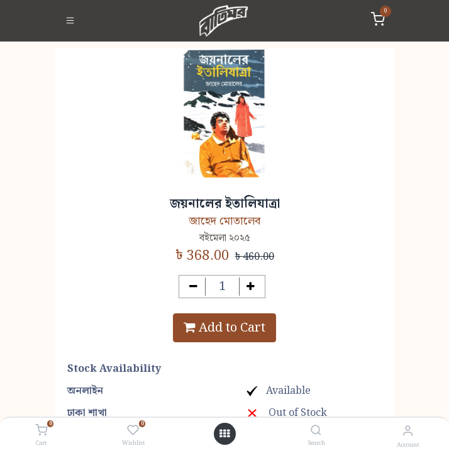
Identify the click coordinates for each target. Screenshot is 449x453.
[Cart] (41, 431)
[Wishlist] (133, 431)
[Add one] (251, 286)
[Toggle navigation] (70, 21)
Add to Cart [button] (224, 328)
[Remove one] (193, 286)
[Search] (316, 431)
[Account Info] (408, 431)
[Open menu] (224, 434)
